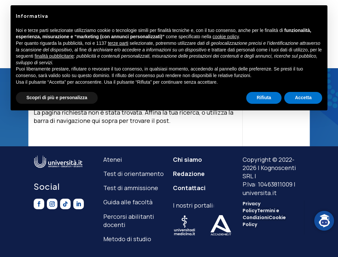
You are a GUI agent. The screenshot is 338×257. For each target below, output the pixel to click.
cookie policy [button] (226, 36)
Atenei (112, 159)
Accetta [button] (303, 97)
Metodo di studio (127, 239)
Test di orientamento (133, 174)
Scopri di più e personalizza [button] (56, 97)
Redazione (189, 174)
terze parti (118, 43)
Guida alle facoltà (127, 202)
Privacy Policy (251, 207)
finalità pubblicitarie (54, 56)
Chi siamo (187, 159)
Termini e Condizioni (261, 214)
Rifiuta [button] (264, 97)
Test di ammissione (130, 188)
